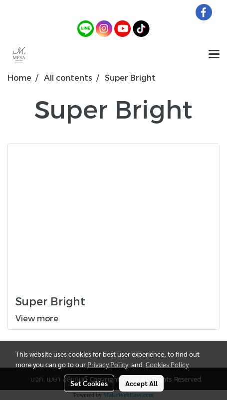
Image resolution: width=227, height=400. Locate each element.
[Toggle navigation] (214, 55)
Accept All (141, 383)
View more (37, 318)
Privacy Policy (107, 364)
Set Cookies (89, 383)
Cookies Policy (167, 364)
